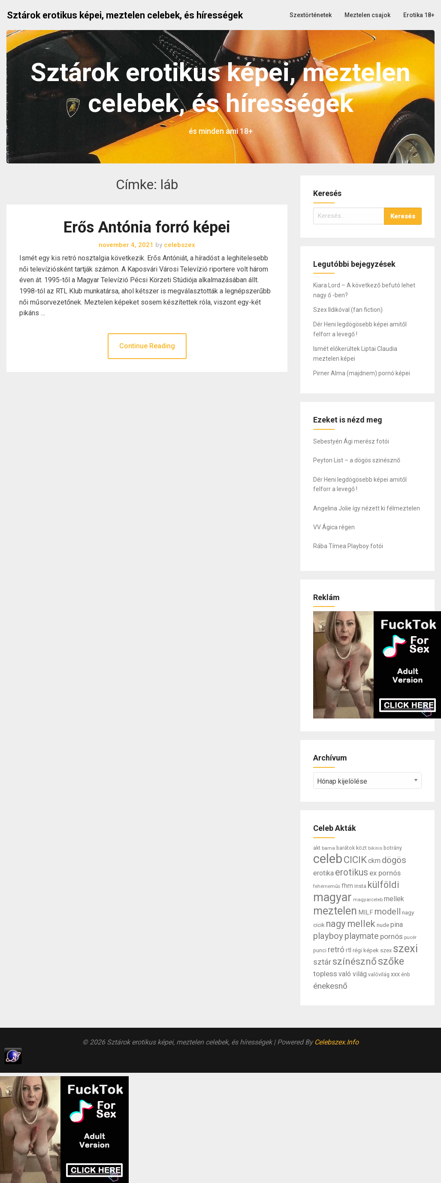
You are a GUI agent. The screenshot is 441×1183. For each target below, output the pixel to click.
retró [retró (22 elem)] (336, 949)
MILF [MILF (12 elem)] (365, 912)
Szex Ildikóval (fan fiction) (348, 309)
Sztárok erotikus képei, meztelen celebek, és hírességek (125, 15)
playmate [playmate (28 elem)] (361, 936)
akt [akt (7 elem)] (316, 848)
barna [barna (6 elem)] (328, 848)
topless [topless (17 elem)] (325, 973)
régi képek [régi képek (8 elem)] (366, 950)
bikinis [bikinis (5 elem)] (375, 848)
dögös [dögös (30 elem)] (394, 860)
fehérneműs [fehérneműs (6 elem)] (326, 886)
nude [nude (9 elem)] (383, 924)
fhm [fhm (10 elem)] (347, 885)
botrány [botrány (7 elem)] (393, 848)
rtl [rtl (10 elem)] (348, 950)
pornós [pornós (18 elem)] (391, 936)
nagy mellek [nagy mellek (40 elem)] (350, 923)
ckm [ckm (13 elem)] (374, 861)
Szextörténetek (311, 15)
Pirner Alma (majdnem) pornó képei (361, 373)
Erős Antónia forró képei (146, 227)
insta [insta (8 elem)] (360, 886)
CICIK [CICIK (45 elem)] (355, 860)
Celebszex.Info (336, 1042)
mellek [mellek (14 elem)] (394, 899)
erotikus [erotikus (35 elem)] (351, 872)
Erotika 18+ (419, 15)
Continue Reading (147, 346)
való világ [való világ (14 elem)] (352, 974)
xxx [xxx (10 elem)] (395, 974)
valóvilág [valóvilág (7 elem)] (379, 975)
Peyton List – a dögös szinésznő (356, 460)
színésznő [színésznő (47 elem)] (354, 961)
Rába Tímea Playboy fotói (348, 546)
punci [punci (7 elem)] (319, 951)
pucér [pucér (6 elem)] (410, 937)
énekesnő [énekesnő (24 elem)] (330, 986)
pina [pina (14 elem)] (396, 924)
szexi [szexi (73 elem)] (405, 948)
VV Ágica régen (334, 527)
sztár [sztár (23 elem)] (322, 962)
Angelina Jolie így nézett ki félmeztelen (366, 508)
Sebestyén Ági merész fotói (351, 441)
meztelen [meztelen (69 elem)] (335, 911)
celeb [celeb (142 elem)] (327, 858)
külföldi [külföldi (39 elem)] (383, 884)
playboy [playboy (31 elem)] (328, 936)
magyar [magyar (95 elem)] (332, 897)
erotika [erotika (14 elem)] (323, 873)
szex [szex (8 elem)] (386, 950)
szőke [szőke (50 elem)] (391, 961)
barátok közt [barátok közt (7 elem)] (351, 848)
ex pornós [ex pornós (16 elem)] (385, 873)
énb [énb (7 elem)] (405, 975)
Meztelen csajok (367, 15)
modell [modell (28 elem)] (388, 912)
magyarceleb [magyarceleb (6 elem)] (368, 899)
